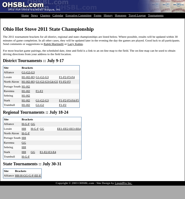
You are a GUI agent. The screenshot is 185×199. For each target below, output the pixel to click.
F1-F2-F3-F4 (67, 77)
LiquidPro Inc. (123, 183)
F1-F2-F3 (65, 81)
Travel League (137, 15)
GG (33, 123)
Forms (98, 15)
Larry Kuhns (75, 43)
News (34, 15)
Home (25, 15)
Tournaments (155, 15)
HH (24, 128)
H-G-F (26, 123)
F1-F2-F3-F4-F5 (69, 100)
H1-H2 (26, 86)
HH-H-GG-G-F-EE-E (28, 175)
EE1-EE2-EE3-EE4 (69, 128)
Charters (45, 15)
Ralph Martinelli (54, 43)
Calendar (57, 15)
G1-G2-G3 (28, 72)
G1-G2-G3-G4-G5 (47, 81)
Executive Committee (78, 15)
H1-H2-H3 (28, 77)
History (108, 15)
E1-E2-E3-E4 (48, 152)
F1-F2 (39, 91)
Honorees (120, 15)
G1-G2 (40, 104)
